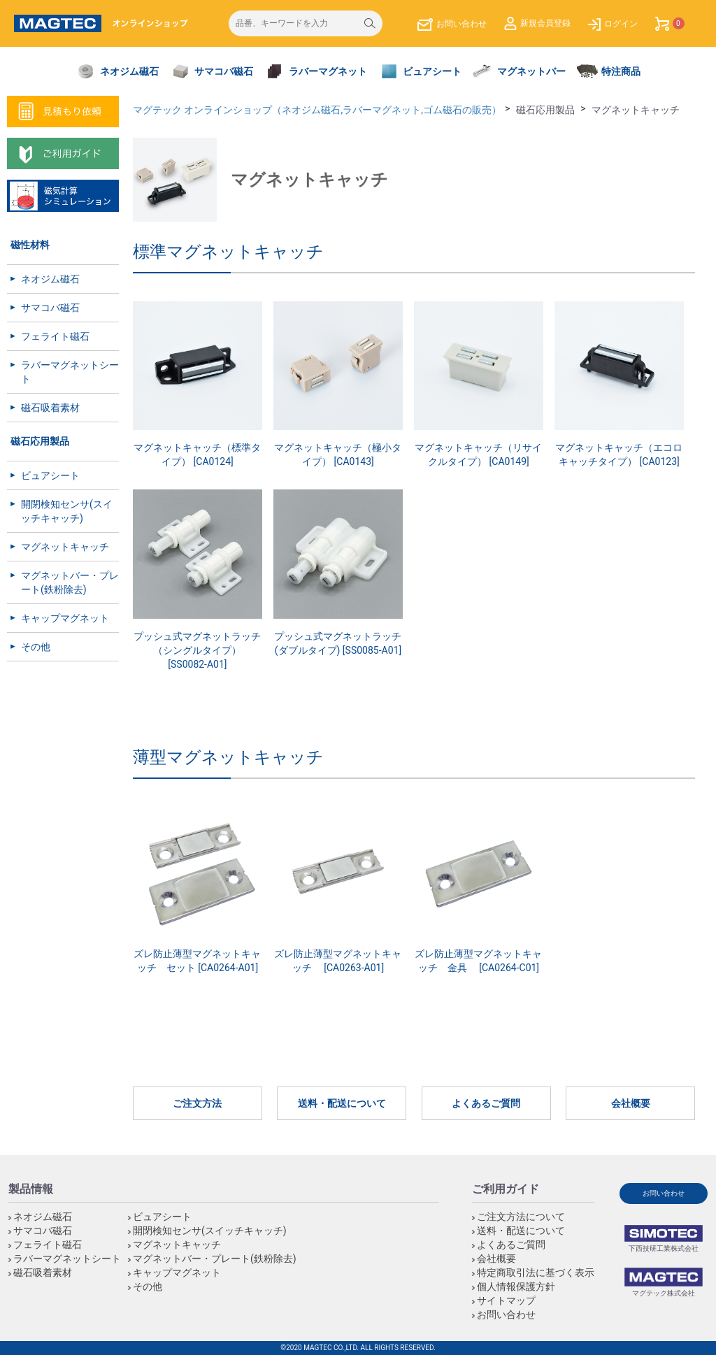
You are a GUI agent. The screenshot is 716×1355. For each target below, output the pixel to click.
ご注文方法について (521, 1216)
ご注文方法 (197, 1103)
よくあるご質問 (486, 1103)
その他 (35, 646)
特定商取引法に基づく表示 (535, 1272)
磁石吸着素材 (50, 407)
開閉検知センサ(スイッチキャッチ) (67, 511)
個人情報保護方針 (516, 1286)
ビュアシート (50, 475)
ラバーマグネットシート (70, 372)
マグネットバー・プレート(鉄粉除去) (70, 582)
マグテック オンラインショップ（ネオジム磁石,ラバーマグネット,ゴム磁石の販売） (317, 109)
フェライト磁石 (55, 336)
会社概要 (630, 1103)
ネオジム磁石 (50, 279)
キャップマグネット (65, 618)
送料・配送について (342, 1103)
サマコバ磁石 (50, 307)
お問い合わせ (506, 1314)
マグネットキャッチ (65, 546)
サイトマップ (506, 1300)
